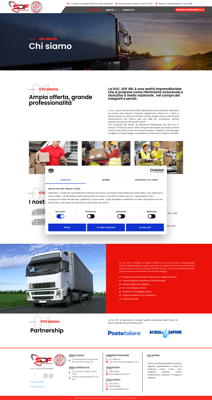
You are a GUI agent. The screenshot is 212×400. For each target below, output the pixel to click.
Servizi (111, 10)
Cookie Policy (37, 386)
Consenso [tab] (65, 180)
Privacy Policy (37, 382)
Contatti (128, 10)
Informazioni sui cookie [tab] (146, 180)
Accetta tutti (145, 227)
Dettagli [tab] (106, 180)
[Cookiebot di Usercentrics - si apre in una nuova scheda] (152, 171)
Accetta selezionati (106, 227)
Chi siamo (94, 10)
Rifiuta (67, 227)
